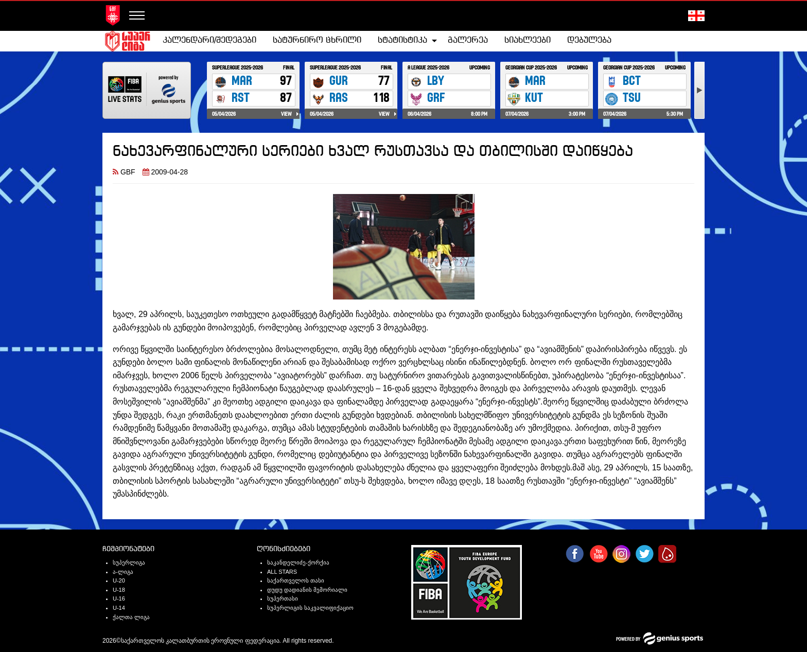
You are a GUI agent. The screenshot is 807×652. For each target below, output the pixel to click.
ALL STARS (282, 572)
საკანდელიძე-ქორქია (298, 562)
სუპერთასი (282, 598)
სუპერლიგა (129, 562)
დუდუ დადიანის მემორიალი (307, 590)
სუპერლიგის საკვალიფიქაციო (310, 608)
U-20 (119, 580)
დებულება (589, 40)
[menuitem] (209, 40)
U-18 (119, 590)
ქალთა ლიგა (131, 617)
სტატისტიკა (402, 40)
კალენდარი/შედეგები (209, 40)
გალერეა (468, 40)
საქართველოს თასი (295, 580)
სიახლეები (527, 40)
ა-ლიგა (123, 572)
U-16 (119, 598)
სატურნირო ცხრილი (317, 40)
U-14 (119, 608)
